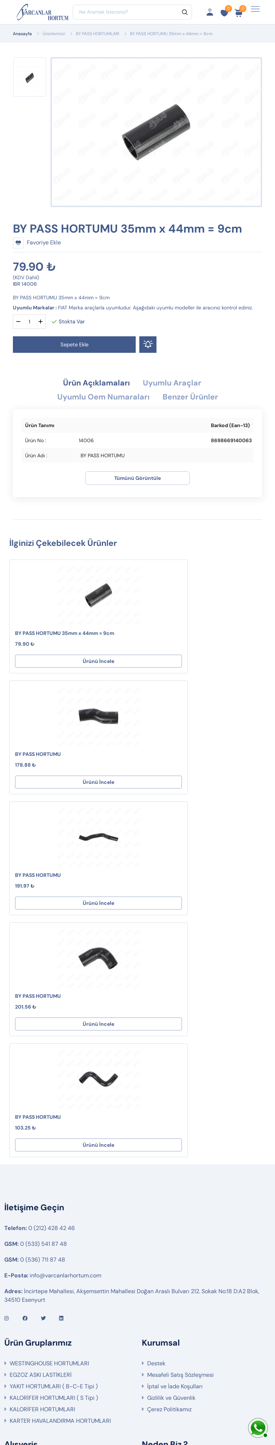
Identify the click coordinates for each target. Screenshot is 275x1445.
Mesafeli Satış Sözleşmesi (180, 1134)
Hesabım (21, 1225)
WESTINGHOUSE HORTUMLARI (49, 1123)
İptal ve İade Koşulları (175, 1146)
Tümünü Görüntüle (137, 480)
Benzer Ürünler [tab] (195, 398)
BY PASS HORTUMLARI (97, 34)
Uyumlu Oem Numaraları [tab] (100, 398)
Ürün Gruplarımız (32, 1282)
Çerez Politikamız (169, 1169)
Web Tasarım (188, 1415)
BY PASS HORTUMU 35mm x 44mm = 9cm (64, 635)
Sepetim (21, 1236)
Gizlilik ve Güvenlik (171, 1157)
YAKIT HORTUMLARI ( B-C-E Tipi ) (54, 1146)
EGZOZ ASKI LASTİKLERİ (41, 1134)
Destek (156, 1123)
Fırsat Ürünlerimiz (33, 1259)
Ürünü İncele (71, 663)
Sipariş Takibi (27, 1248)
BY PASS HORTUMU (170, 635)
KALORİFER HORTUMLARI (42, 1169)
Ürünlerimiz (54, 34)
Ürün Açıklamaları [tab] (93, 383)
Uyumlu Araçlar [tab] (175, 383)
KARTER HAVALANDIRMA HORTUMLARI (60, 1180)
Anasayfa (22, 34)
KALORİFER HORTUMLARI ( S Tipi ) (54, 1157)
